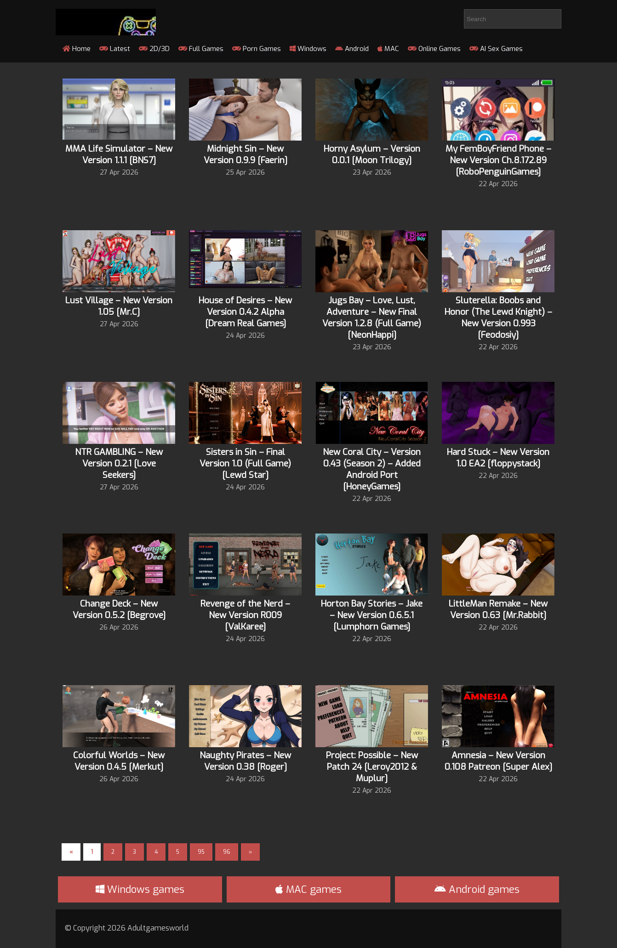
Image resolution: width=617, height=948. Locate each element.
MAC (388, 48)
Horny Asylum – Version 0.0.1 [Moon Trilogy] (372, 154)
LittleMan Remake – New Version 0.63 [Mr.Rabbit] (498, 609)
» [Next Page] (250, 852)
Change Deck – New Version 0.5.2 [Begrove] (119, 609)
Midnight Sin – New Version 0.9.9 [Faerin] (245, 154)
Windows (308, 48)
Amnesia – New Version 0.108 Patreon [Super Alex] (498, 760)
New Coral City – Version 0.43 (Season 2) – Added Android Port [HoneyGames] (372, 469)
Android (352, 48)
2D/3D (154, 48)
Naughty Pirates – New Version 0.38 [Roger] (245, 760)
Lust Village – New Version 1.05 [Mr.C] (118, 306)
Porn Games (256, 48)
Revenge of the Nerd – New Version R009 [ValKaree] (245, 615)
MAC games (308, 889)
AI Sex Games (496, 48)
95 (201, 852)
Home (77, 48)
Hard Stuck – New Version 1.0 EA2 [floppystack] (498, 457)
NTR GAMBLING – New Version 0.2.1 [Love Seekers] (119, 463)
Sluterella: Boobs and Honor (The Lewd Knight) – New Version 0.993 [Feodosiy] (498, 318)
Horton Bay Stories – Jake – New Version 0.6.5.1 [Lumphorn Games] (372, 615)
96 (226, 852)
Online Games (434, 48)
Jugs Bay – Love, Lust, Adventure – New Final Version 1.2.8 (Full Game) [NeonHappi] (371, 318)
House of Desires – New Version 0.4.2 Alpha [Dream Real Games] (245, 312)
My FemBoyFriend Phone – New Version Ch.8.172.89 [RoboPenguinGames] (498, 160)
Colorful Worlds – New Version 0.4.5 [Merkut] (119, 760)
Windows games (140, 889)
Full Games (200, 48)
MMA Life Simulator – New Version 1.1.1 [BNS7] (118, 154)
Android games (477, 889)
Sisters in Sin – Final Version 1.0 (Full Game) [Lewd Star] (245, 463)
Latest (114, 48)
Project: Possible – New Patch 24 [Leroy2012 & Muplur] (372, 766)
